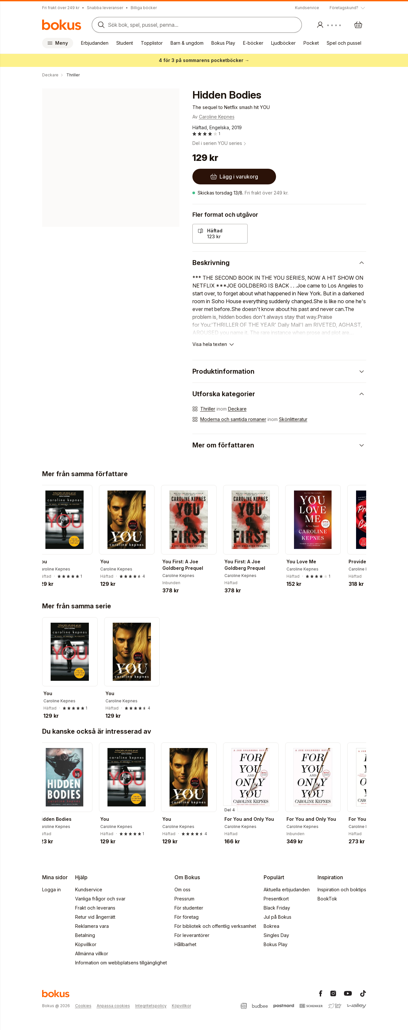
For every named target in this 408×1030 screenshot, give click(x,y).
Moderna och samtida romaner (233, 419)
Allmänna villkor (91, 953)
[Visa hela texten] (213, 344)
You (47, 561)
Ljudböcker (283, 43)
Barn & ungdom (187, 43)
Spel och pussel (344, 43)
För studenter (188, 908)
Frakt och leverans (95, 908)
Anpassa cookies (113, 1005)
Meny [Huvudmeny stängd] (57, 43)
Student (124, 43)
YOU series (232, 143)
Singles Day (276, 935)
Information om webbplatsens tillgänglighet (121, 962)
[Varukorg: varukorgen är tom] (358, 25)
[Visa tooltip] (348, 8)
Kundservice (307, 7)
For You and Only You (254, 819)
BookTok (327, 898)
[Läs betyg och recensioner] (206, 134)
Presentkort (276, 898)
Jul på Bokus (277, 917)
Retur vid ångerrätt (95, 917)
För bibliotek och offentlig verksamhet (215, 926)
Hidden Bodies (60, 819)
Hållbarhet (185, 944)
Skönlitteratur (293, 419)
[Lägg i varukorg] (234, 176)
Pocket (311, 43)
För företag (186, 917)
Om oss (182, 889)
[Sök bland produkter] (195, 25)
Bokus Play (223, 43)
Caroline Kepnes (217, 116)
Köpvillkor (85, 944)
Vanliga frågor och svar (100, 898)
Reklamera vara (92, 926)
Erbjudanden (94, 43)
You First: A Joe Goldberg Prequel (188, 565)
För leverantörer (191, 935)
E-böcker (253, 43)
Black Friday (277, 908)
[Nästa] (363, 519)
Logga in (51, 889)
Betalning (85, 935)
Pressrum (184, 898)
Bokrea (271, 926)
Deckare (237, 409)
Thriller (207, 409)
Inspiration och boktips (342, 889)
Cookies (83, 1005)
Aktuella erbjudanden (287, 889)
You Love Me (306, 561)
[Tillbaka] (44, 519)
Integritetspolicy (151, 1005)
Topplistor (152, 43)
